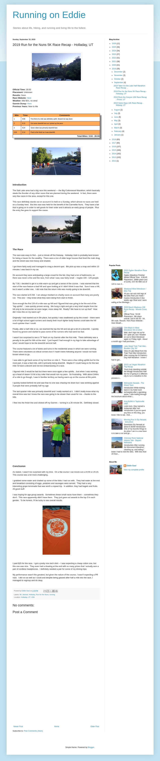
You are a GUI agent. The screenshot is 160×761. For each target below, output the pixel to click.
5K (21, 594)
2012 (114, 161)
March (117, 128)
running (52, 594)
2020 (114, 65)
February (118, 131)
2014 (114, 154)
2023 (114, 54)
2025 (114, 47)
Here (29, 98)
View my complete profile (134, 470)
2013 (114, 157)
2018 (114, 139)
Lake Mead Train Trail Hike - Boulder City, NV (135, 347)
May (116, 120)
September (119, 82)
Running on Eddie (49, 15)
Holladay (32, 594)
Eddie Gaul (131, 466)
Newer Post (18, 726)
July (116, 113)
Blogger (91, 747)
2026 (114, 43)
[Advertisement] (56, 702)
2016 (114, 147)
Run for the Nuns (42, 594)
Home (56, 726)
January (117, 135)
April (116, 124)
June (116, 117)
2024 (114, 51)
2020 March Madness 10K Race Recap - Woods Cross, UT (135, 309)
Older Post (94, 726)
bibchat (25, 594)
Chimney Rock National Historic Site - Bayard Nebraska (133, 440)
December (118, 72)
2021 (114, 61)
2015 (114, 150)
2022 (114, 58)
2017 (114, 143)
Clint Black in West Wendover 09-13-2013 (133, 329)
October (117, 79)
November (118, 75)
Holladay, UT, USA (28, 597)
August (117, 110)
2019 (114, 69)
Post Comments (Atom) (33, 731)
